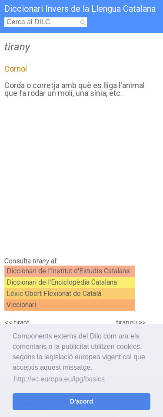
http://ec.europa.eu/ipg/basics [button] (59, 379)
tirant (21, 322)
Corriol (15, 68)
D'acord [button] (81, 401)
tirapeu (126, 322)
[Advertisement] (81, 179)
